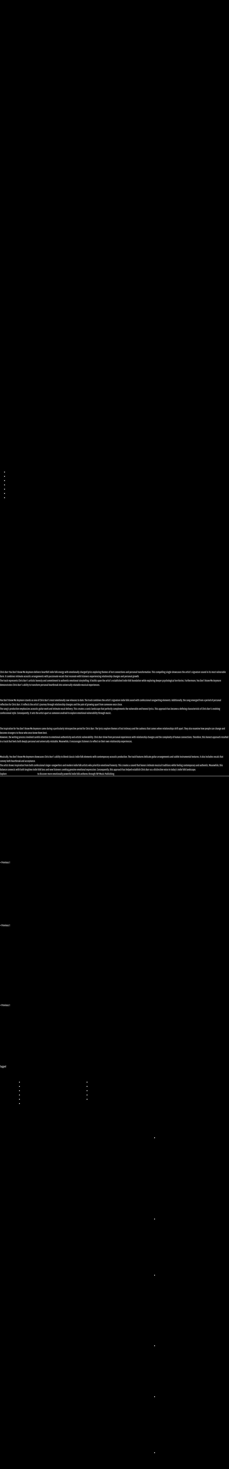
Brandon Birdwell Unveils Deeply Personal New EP (82, 994)
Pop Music (11, 1066)
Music (9, 480)
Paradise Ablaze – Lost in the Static (84, 848)
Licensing (11, 493)
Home (9, 472)
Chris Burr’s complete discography (22, 773)
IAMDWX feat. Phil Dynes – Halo (195, 848)
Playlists (11, 484)
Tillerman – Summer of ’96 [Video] (26, 917)
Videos (10, 489)
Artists (10, 476)
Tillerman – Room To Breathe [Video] (103, 917)
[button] (114, 239)
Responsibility (13, 497)
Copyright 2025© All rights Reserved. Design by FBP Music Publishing (45, 1464)
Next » (19, 862)
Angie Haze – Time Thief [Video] (177, 917)
